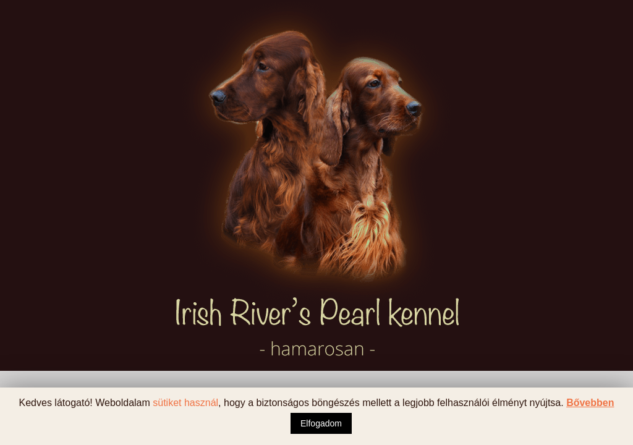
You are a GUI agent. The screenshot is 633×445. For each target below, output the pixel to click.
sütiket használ (185, 402)
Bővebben (590, 402)
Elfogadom (321, 423)
